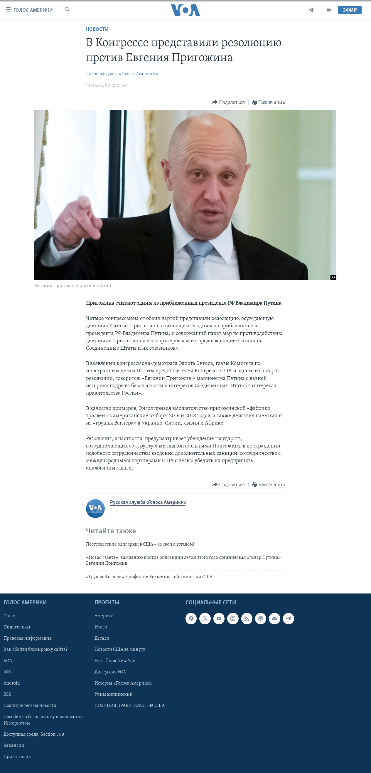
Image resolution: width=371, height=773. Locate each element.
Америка (104, 616)
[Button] (228, 102)
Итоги (101, 627)
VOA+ (9, 661)
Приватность (17, 756)
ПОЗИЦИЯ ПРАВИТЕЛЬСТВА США (130, 705)
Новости (97, 29)
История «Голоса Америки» (124, 683)
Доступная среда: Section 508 (34, 734)
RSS (7, 694)
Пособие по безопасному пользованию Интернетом (44, 720)
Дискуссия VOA (110, 672)
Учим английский (114, 694)
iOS (7, 672)
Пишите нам (17, 627)
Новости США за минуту (120, 650)
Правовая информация (28, 638)
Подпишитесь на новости (30, 705)
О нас (9, 616)
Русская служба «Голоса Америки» (122, 74)
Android (12, 683)
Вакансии (14, 745)
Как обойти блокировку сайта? (36, 650)
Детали (102, 638)
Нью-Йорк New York (116, 661)
